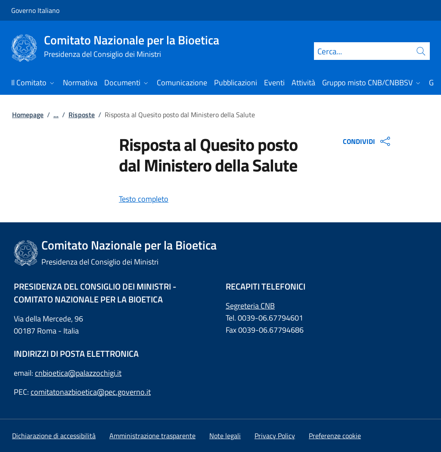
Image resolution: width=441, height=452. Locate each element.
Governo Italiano (35, 10)
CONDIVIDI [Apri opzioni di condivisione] (367, 141)
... (56, 114)
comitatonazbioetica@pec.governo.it (91, 392)
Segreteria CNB (250, 306)
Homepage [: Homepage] (27, 114)
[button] (335, 435)
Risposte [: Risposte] (81, 114)
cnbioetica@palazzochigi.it (78, 373)
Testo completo (143, 199)
